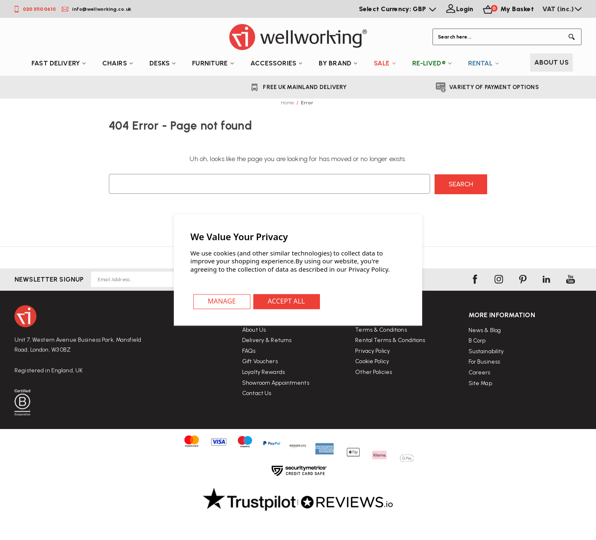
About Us (551, 62)
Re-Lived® (432, 63)
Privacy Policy (372, 369)
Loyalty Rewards (263, 382)
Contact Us (256, 403)
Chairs (117, 63)
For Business (484, 387)
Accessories (276, 63)
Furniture (212, 63)
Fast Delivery (58, 63)
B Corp (477, 365)
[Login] (458, 9)
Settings (222, 301)
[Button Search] (573, 37)
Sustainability (486, 376)
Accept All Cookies (287, 301)
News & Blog (485, 355)
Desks (162, 63)
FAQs (249, 360)
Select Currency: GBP (397, 9)
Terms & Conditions (380, 348)
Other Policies (373, 390)
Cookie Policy (372, 379)
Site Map (480, 408)
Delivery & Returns (266, 350)
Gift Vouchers (260, 371)
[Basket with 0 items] (507, 9)
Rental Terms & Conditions (390, 358)
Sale (385, 63)
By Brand (338, 63)
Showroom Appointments (275, 392)
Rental (483, 63)
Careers (479, 397)
